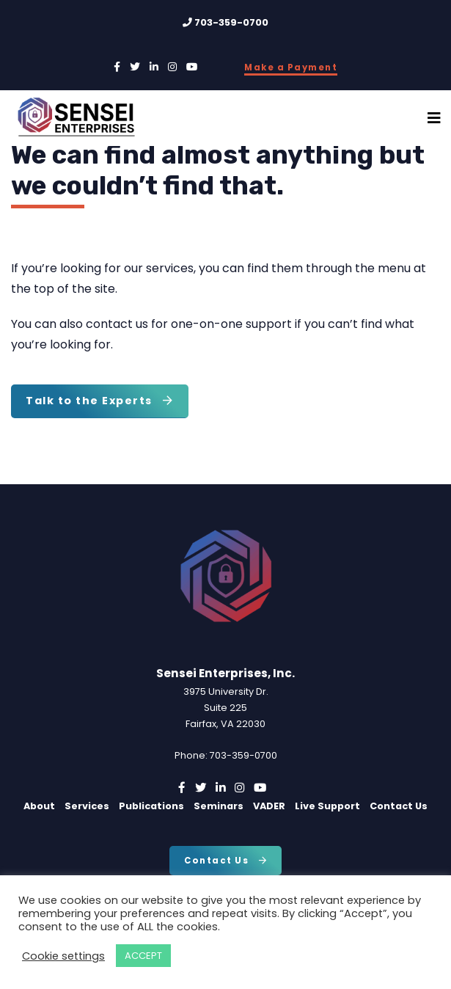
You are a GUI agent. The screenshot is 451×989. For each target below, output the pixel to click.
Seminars (218, 806)
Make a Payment (290, 67)
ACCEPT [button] (143, 956)
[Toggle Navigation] (434, 118)
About (39, 806)
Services (87, 806)
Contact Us (399, 806)
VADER (269, 806)
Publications (151, 806)
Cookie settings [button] (63, 956)
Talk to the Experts (100, 400)
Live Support (327, 806)
